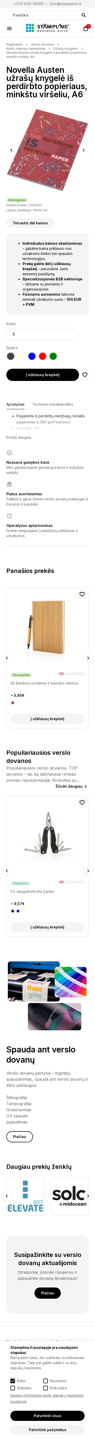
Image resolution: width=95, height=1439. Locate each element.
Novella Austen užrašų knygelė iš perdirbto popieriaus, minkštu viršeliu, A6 (46, 55)
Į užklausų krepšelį (43, 375)
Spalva (12, 348)
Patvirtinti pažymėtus (47, 1430)
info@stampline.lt (65, 4)
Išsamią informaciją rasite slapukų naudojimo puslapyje (47, 1398)
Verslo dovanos (42, 44)
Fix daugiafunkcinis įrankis (32, 891)
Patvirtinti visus (47, 1416)
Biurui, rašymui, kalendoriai (25, 48)
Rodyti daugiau (18, 437)
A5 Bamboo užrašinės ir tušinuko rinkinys (44, 683)
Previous (11, 150)
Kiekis (11, 324)
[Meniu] (9, 28)
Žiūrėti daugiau (69, 786)
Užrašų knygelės (65, 48)
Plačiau (19, 1136)
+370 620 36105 (29, 4)
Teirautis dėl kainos (30, 223)
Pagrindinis (14, 44)
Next (83, 150)
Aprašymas (15, 404)
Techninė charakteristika (52, 404)
